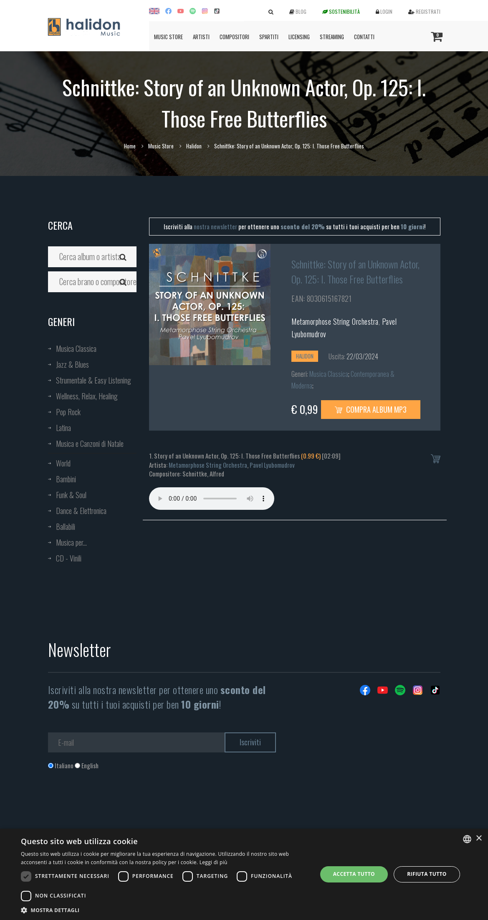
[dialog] (244, 874)
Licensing (299, 37)
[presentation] (111, 803)
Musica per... (71, 542)
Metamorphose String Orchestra (335, 321)
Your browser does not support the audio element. (211, 498)
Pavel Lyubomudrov (272, 464)
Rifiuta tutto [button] (427, 873)
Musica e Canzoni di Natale (90, 443)
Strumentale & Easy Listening (93, 380)
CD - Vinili (68, 558)
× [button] (478, 838)
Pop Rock (68, 411)
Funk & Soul (71, 494)
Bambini (66, 479)
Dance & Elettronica (81, 510)
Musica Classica (76, 348)
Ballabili (65, 526)
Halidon (194, 146)
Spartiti (268, 37)
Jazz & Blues (72, 364)
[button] (164, 910)
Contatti (364, 37)
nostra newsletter (215, 226)
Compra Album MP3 (371, 409)
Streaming (332, 37)
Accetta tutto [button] (354, 873)
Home (130, 146)
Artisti (201, 37)
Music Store (168, 37)
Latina (63, 427)
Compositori (234, 37)
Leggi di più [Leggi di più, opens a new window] (214, 862)
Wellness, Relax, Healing (87, 396)
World (63, 463)
